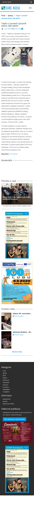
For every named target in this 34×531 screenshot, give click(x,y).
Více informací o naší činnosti (14, 419)
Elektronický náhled (8, 404)
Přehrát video (18, 316)
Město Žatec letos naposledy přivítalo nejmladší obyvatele (16, 198)
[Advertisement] (17, 73)
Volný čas (5, 385)
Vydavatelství (6, 399)
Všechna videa (17, 352)
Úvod (3, 16)
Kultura (5, 378)
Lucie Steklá (8, 29)
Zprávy (10, 16)
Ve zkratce (6, 387)
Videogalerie (6, 389)
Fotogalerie (6, 392)
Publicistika (6, 382)
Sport (4, 375)
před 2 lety (17, 29)
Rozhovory (6, 380)
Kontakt (5, 401)
